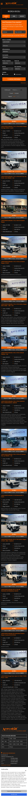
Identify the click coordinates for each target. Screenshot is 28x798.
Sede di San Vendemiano (9, 753)
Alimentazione (6, 49)
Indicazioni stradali (6, 765)
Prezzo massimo (6, 60)
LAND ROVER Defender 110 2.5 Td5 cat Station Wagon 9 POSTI (13, 262)
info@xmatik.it (13, 763)
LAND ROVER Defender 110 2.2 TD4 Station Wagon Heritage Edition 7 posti (14, 127)
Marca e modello (6, 39)
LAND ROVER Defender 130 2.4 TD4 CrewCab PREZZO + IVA (12, 353)
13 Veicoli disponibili (14, 79)
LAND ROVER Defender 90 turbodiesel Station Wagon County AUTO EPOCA (12, 634)
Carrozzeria (5, 55)
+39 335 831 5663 (14, 760)
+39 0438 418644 (14, 758)
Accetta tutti (14, 794)
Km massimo (17, 66)
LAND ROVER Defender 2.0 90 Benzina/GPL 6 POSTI (12, 496)
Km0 (14, 16)
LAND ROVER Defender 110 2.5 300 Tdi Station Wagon (13, 221)
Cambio (4, 72)
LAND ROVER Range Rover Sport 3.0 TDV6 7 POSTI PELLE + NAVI (14, 676)
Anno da (16, 60)
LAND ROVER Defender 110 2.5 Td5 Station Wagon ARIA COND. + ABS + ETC (14, 304)
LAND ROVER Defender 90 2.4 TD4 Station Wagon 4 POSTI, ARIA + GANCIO (13, 540)
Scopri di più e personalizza (14, 791)
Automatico (18, 74)
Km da (4, 66)
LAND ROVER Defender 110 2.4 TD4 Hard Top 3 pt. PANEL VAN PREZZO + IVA (14, 177)
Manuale (6, 74)
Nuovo (22, 16)
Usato (6, 16)
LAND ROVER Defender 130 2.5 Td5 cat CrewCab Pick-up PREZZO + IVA (13, 455)
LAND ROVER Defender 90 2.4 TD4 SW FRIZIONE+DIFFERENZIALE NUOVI (10, 590)
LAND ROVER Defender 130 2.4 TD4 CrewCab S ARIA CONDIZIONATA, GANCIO (13, 402)
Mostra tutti (23, 82)
